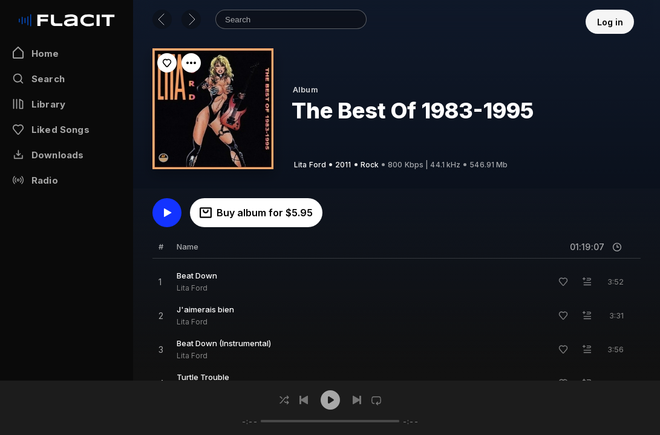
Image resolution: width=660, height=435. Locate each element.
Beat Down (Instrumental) (224, 343)
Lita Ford (192, 287)
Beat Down (197, 275)
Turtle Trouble (203, 377)
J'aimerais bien (205, 309)
